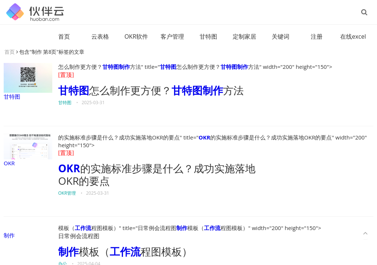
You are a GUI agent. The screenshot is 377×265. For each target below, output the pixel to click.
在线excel (353, 36)
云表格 (100, 36)
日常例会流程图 (78, 236)
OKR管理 (67, 193)
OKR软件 (136, 36)
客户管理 (172, 36)
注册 (317, 36)
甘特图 (208, 36)
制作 (9, 235)
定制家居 (244, 36)
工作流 (83, 228)
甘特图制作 (116, 66)
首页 (64, 36)
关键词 (280, 36)
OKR (28, 150)
